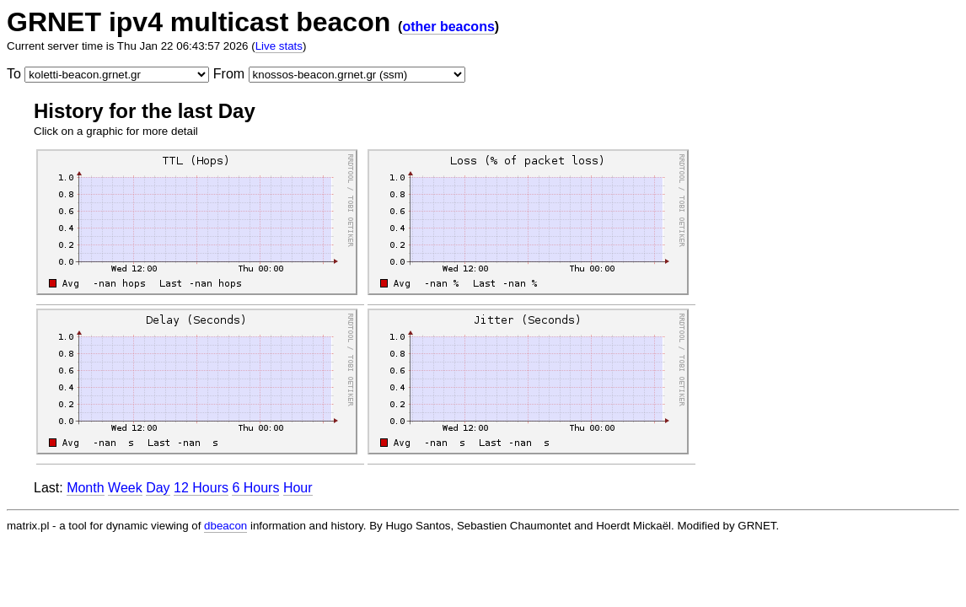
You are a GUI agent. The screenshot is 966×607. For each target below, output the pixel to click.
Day (157, 488)
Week (125, 488)
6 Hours (255, 488)
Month (85, 488)
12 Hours (201, 488)
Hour (298, 488)
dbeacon (225, 525)
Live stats (279, 46)
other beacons (448, 26)
